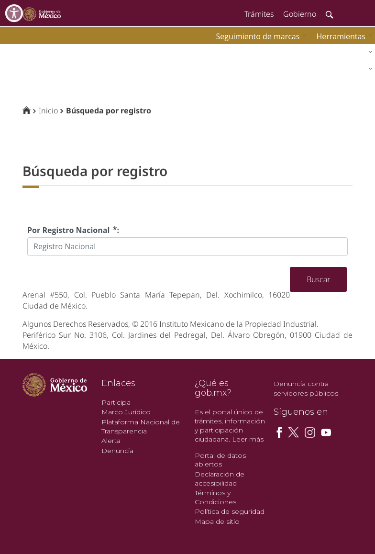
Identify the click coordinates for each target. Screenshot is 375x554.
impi (15, 50)
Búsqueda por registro (108, 110)
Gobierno (299, 14)
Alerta (111, 440)
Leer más (248, 439)
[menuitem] (342, 36)
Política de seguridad (230, 511)
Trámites (259, 14)
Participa (116, 402)
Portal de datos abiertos (220, 460)
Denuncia (117, 450)
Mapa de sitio (217, 521)
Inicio (48, 110)
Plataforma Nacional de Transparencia (140, 426)
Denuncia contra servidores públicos (306, 388)
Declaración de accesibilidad (219, 479)
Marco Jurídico (126, 412)
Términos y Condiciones (215, 497)
